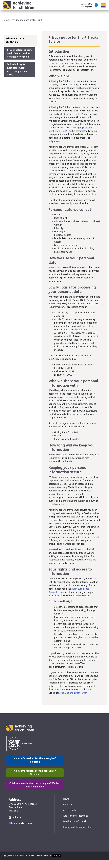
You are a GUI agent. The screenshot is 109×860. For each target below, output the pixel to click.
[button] (89, 5)
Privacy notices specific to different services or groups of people (19, 53)
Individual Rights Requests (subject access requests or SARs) (17, 69)
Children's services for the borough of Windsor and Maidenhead (34, 785)
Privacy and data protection (26, 20)
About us (67, 804)
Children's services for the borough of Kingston (32, 760)
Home (6, 20)
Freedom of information (75, 821)
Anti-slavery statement (75, 815)
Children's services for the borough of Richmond (32, 772)
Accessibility (69, 810)
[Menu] (103, 5)
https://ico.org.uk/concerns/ (72, 693)
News (66, 798)
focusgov (56, 855)
